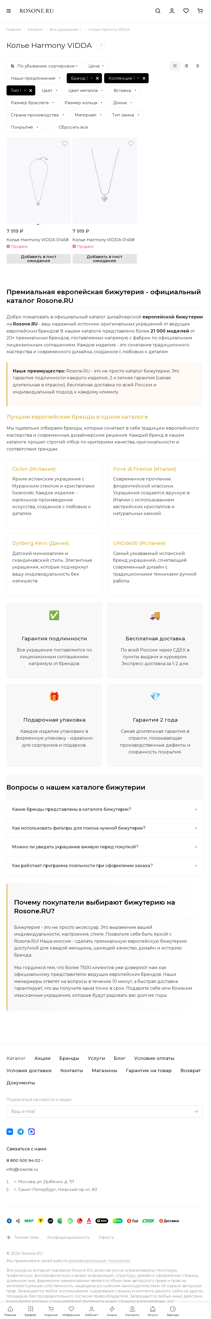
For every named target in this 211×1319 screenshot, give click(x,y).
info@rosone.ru (22, 1170)
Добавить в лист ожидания (38, 258)
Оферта (106, 1238)
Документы (21, 1083)
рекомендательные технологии (99, 1261)
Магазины (104, 1071)
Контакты (71, 1071)
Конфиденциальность (68, 1238)
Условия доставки (29, 1071)
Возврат (190, 1071)
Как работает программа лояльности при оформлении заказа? (85, 866)
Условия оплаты (154, 1059)
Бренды (69, 1059)
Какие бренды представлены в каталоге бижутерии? (73, 810)
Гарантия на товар (149, 1071)
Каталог (16, 1059)
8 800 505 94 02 (23, 1161)
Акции (42, 1059)
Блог (120, 1059)
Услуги (96, 1059)
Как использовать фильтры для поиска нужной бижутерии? (81, 828)
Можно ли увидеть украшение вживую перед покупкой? (77, 847)
